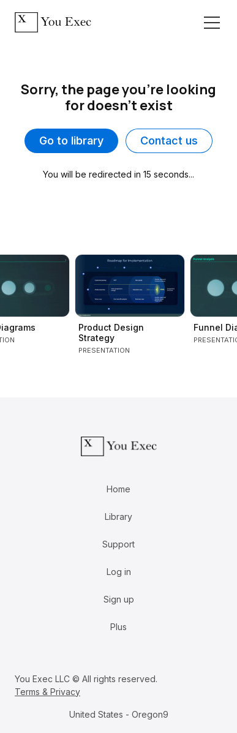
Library (118, 516)
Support (118, 544)
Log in (119, 571)
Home (118, 489)
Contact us (169, 140)
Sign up (118, 599)
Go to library (71, 140)
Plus (118, 627)
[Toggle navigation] (211, 22)
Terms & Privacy (47, 691)
